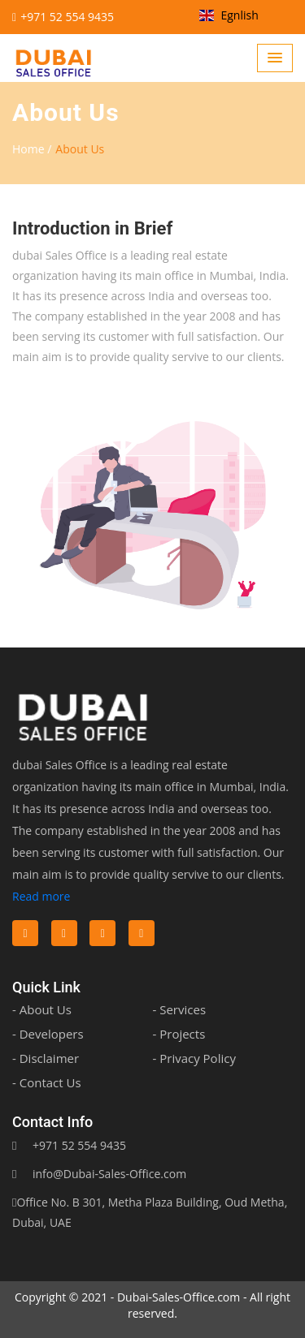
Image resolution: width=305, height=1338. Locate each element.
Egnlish (229, 15)
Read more (41, 896)
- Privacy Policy (194, 1058)
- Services (180, 1009)
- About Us (42, 1009)
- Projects (179, 1034)
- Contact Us (46, 1082)
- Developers (48, 1034)
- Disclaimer (45, 1058)
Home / (31, 149)
